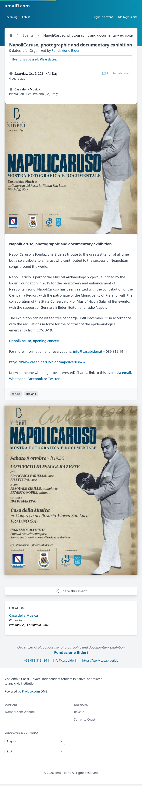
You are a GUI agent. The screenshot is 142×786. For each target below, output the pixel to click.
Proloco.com (31, 691)
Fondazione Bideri (66, 50)
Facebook (35, 378)
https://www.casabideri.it (100, 660)
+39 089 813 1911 (36, 660)
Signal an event (103, 17)
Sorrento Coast (84, 719)
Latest (26, 17)
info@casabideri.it (87, 351)
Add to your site (127, 17)
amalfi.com (17, 5)
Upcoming (11, 17)
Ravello (79, 712)
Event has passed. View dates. (34, 59)
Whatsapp (17, 378)
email (126, 372)
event (111, 372)
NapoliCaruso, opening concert (34, 340)
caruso (16, 394)
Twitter (54, 378)
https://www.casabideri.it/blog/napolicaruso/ (45, 362)
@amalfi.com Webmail (20, 712)
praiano (31, 394)
